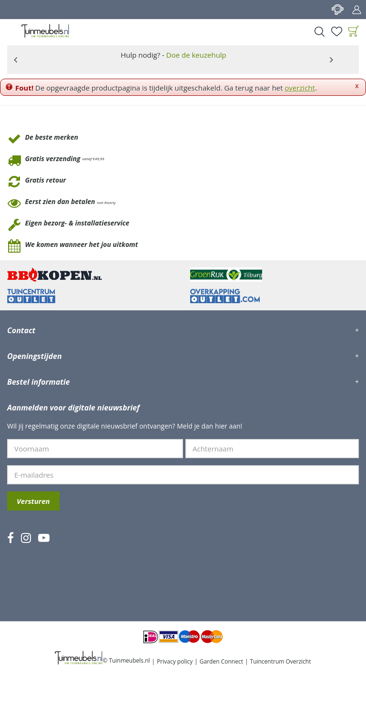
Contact (337, 9)
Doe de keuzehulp (196, 55)
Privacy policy (175, 661)
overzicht (300, 87)
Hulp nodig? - (173, 55)
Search (319, 31)
